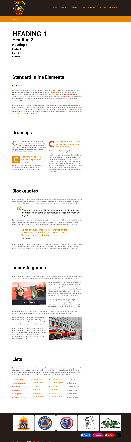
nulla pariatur (16, 113)
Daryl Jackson (26, 239)
